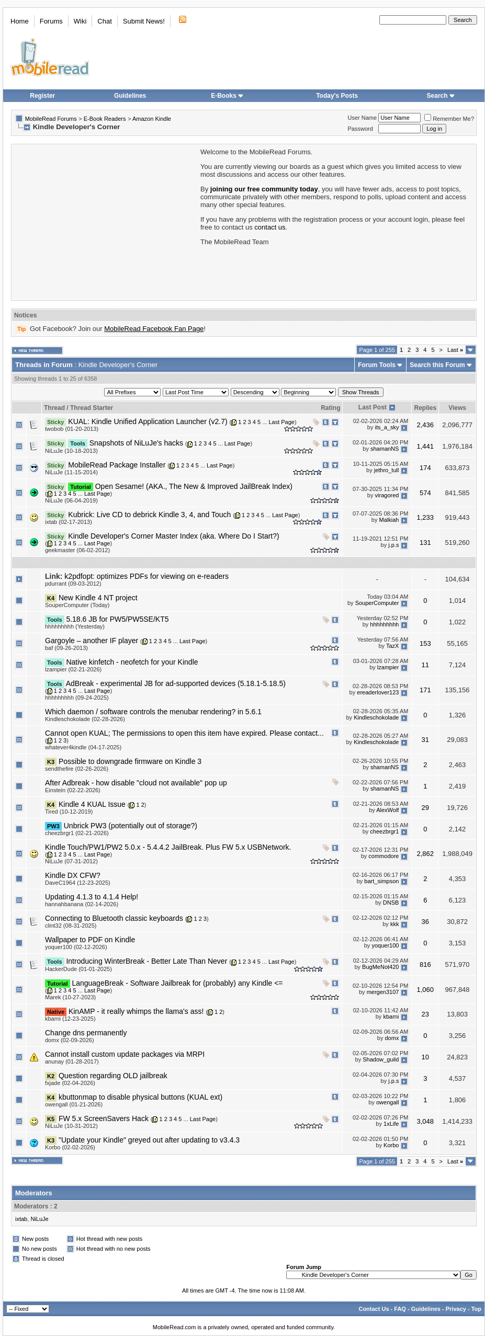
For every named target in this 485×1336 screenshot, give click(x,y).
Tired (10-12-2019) (69, 811)
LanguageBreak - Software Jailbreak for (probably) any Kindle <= (177, 983)
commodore (383, 856)
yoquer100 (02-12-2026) (76, 947)
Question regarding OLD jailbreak (113, 1075)
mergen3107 (383, 992)
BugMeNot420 (380, 967)
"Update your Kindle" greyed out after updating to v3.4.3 (149, 1140)
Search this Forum (437, 365)
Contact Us (373, 1309)
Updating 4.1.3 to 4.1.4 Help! (91, 897)
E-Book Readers (105, 119)
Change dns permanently (86, 1033)
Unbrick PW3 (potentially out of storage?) (130, 825)
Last (455, 350)
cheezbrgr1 (384, 831)
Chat (104, 21)
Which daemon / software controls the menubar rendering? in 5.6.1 (153, 711)
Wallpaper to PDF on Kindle (90, 939)
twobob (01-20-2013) (71, 429)
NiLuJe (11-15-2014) (71, 472)
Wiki (80, 21)
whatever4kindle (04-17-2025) (83, 747)
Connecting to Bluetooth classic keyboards (114, 918)
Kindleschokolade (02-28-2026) (85, 719)
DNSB (391, 902)
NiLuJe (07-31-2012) (71, 861)
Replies (425, 408)
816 (425, 964)
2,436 (425, 425)
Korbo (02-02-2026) (70, 1147)
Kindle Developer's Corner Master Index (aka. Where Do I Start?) (173, 536)
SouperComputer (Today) (77, 605)
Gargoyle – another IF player (91, 640)
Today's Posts (337, 95)
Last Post (372, 407)
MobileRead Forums (51, 119)
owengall (387, 1103)
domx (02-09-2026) (69, 1040)
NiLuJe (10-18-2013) (71, 451)
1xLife (391, 1124)
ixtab (21, 1219)
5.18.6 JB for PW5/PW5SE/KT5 (117, 619)
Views (457, 408)
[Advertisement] (105, 221)
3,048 (425, 1121)
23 (425, 1014)
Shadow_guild (381, 1060)
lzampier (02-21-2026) (73, 669)
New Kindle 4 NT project (98, 597)
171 (425, 690)
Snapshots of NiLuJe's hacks (136, 443)
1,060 (425, 990)
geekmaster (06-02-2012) (77, 550)
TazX (392, 646)
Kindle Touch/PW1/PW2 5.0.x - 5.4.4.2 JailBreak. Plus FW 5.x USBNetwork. (168, 847)
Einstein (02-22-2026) (72, 790)
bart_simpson (381, 881)
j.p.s (393, 545)
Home (19, 21)
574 (425, 493)
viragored (387, 495)
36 (425, 922)
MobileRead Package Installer (116, 465)
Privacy (456, 1309)
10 (425, 1057)
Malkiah (389, 520)
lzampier (388, 668)
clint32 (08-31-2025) (70, 925)
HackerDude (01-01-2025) (78, 969)
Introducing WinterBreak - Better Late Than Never (146, 961)
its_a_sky (387, 427)
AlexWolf (387, 810)
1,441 (425, 446)
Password (360, 128)
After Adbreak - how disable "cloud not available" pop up (136, 783)
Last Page (281, 422)
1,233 (425, 517)
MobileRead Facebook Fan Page (154, 329)
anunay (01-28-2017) (72, 1061)
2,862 (425, 854)
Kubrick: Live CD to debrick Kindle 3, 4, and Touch (149, 514)
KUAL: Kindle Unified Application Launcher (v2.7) (147, 421)
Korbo (391, 1146)
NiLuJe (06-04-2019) (71, 500)
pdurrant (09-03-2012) (73, 583)
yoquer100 (385, 945)
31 (425, 740)
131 (425, 542)
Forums (51, 21)
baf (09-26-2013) (66, 648)
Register (42, 95)
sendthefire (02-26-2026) (76, 769)
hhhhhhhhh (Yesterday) (75, 626)
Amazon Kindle (151, 119)
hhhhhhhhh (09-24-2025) (77, 697)
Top (476, 1309)
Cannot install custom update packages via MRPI (125, 1054)
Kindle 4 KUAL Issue (92, 804)
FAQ (400, 1309)
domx (392, 1038)
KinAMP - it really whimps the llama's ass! (136, 1011)
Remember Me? (449, 119)
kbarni (391, 1017)
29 (425, 808)
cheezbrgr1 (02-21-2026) (77, 833)
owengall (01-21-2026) (74, 1104)
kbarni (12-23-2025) (70, 1018)
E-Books (227, 95)
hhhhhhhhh (384, 625)
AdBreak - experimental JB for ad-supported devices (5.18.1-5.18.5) (176, 683)
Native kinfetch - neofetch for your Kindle (132, 662)
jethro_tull (386, 470)
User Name (362, 118)
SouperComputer (377, 603)
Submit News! (144, 21)
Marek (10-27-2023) (70, 997)
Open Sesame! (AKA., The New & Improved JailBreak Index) (193, 486)
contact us (269, 227)
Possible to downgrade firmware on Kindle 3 (130, 761)
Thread (54, 408)
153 (425, 643)
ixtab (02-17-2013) (68, 522)
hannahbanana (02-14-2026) (81, 904)
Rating (330, 408)
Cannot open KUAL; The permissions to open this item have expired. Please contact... (184, 733)
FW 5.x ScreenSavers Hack (104, 1118)
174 (425, 468)
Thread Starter (91, 408)
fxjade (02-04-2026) (70, 1083)
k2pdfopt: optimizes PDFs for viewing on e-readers (146, 576)
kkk (394, 924)
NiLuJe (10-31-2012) (71, 1126)
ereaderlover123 (378, 692)
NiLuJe (39, 1219)
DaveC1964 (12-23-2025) (77, 883)
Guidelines (130, 95)
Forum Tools (377, 365)
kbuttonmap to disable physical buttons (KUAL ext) (140, 1097)
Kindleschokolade (376, 717)
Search (441, 95)
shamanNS (384, 449)
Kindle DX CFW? (72, 875)
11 (425, 665)
